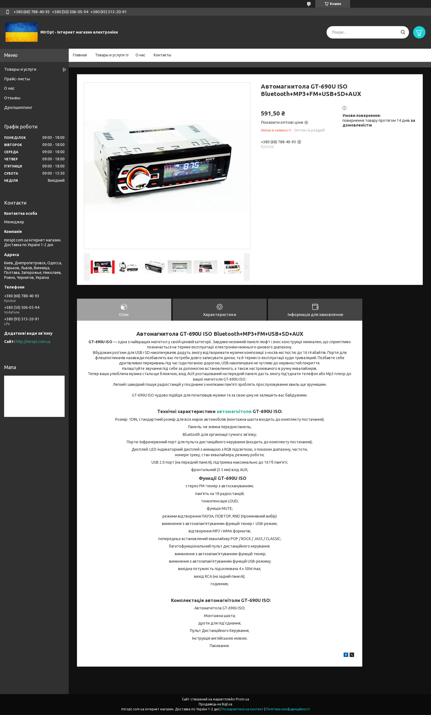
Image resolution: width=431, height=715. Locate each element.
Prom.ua (242, 700)
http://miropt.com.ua (33, 341)
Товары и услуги (110, 55)
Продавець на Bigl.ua (215, 704)
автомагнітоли (234, 411)
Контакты (162, 55)
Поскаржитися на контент (242, 709)
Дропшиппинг (18, 107)
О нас (140, 55)
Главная (80, 55)
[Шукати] (403, 32)
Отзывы (12, 97)
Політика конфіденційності (288, 709)
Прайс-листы (17, 78)
